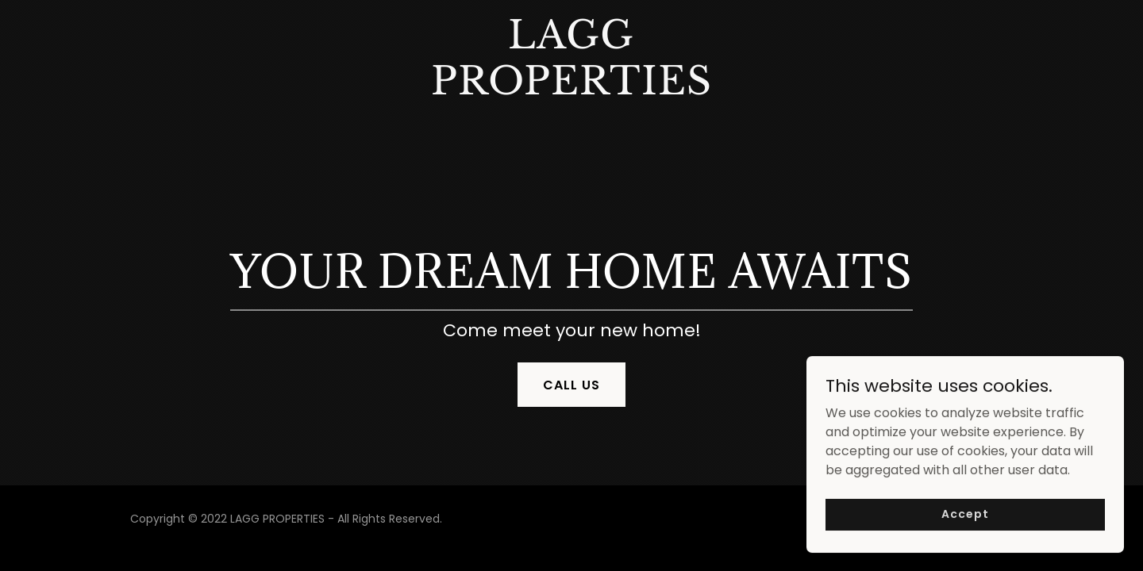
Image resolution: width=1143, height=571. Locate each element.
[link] (572, 90)
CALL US (571, 385)
